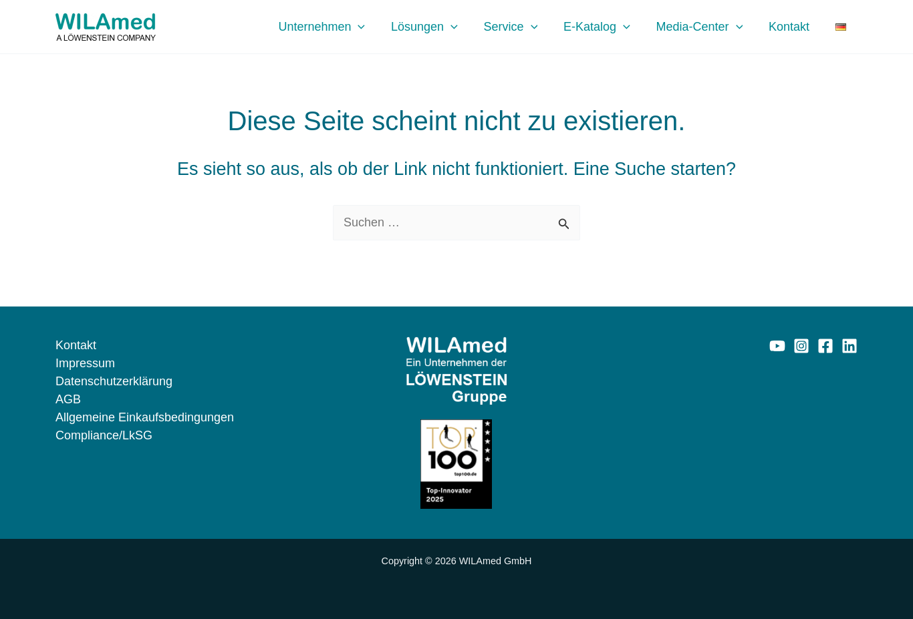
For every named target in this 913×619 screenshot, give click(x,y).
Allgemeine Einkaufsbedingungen (144, 417)
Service (521, 26)
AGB (68, 399)
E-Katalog (605, 26)
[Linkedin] (849, 346)
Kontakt (794, 26)
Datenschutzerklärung (113, 381)
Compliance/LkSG (103, 435)
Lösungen (437, 26)
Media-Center (706, 26)
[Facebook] (825, 346)
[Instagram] (801, 346)
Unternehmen (336, 26)
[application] (373, 26)
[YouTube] (777, 346)
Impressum (85, 363)
